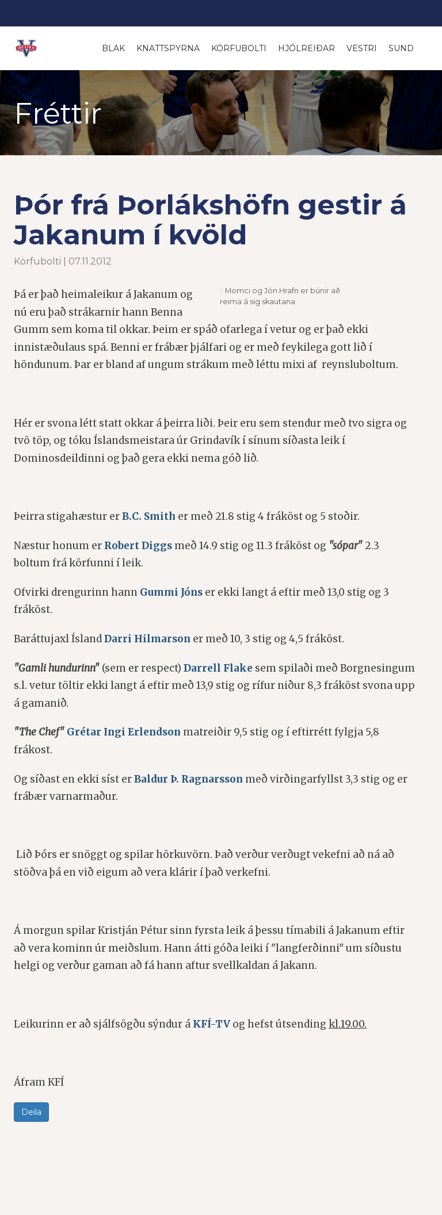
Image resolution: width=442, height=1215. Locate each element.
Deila (31, 1113)
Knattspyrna (168, 48)
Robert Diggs (138, 546)
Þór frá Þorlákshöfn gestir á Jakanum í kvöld (214, 220)
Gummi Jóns (171, 593)
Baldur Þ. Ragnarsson (188, 779)
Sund (401, 48)
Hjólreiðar (306, 48)
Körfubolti (238, 48)
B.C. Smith (149, 517)
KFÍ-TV (211, 1024)
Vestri (361, 48)
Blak (113, 48)
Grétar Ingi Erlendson (124, 733)
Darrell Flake (218, 668)
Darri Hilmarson (147, 639)
